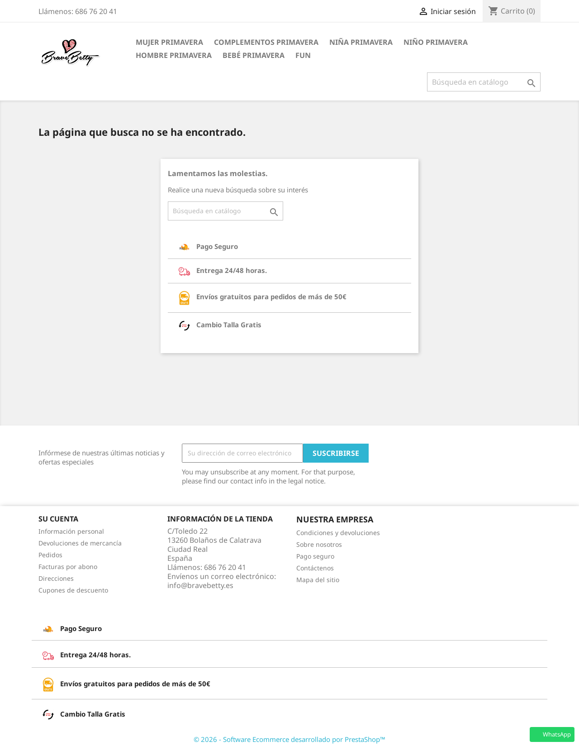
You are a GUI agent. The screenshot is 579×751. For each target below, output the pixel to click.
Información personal (71, 531)
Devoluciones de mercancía (80, 543)
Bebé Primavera (254, 55)
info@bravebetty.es (200, 585)
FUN (303, 55)
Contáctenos (315, 568)
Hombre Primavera (174, 55)
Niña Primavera (361, 42)
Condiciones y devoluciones (338, 532)
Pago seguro (315, 556)
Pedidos (50, 554)
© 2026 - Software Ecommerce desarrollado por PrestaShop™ (289, 739)
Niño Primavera (435, 42)
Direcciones (56, 578)
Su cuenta (58, 519)
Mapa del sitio (317, 579)
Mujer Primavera (169, 42)
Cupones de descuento (73, 590)
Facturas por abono (67, 566)
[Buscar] (484, 81)
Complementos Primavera (266, 42)
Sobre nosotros (319, 544)
